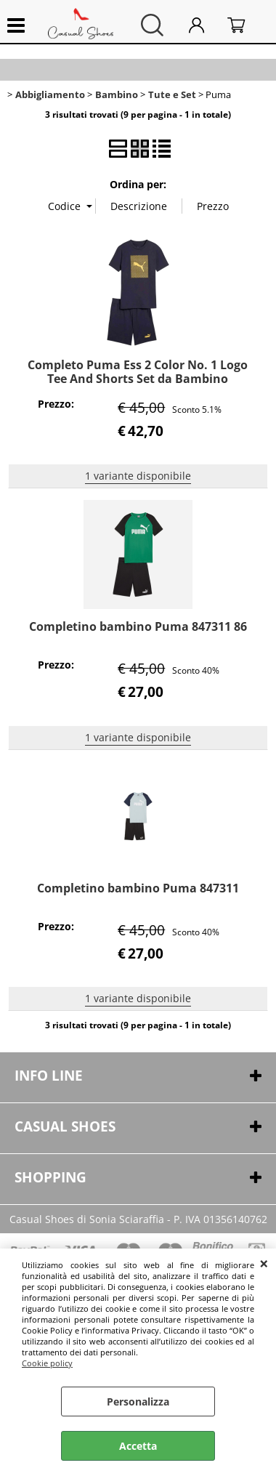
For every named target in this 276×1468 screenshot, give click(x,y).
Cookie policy (47, 1363)
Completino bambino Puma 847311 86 (138, 626)
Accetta (138, 1446)
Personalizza (138, 1401)
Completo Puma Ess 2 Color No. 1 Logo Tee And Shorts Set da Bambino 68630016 (138, 379)
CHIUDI (264, 1263)
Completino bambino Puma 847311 (138, 888)
